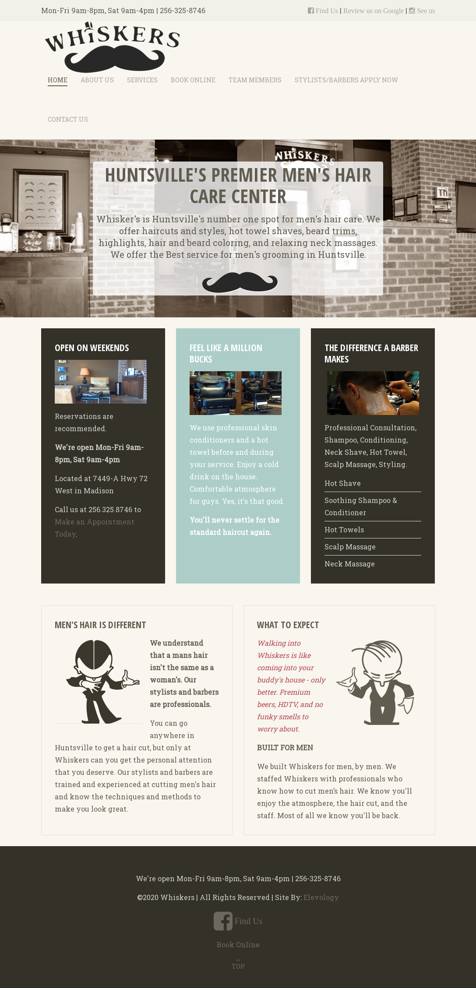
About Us (97, 80)
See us (425, 10)
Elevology (321, 897)
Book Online (193, 80)
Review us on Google (373, 10)
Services (142, 80)
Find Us (326, 10)
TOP (238, 966)
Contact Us (68, 119)
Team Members (255, 80)
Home (57, 80)
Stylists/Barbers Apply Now (346, 80)
